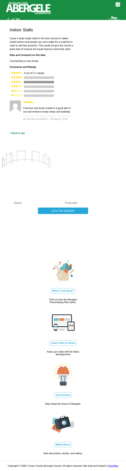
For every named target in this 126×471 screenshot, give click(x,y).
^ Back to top (17, 133)
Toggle (118, 4)
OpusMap (113, 466)
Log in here (98, 219)
